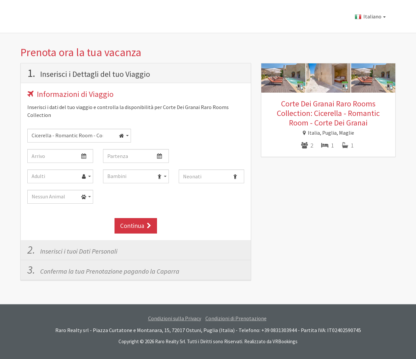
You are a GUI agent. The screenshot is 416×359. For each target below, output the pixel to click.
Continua (135, 226)
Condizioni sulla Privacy (174, 318)
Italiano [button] (370, 16)
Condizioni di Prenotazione (236, 318)
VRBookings (285, 341)
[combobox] (79, 136)
